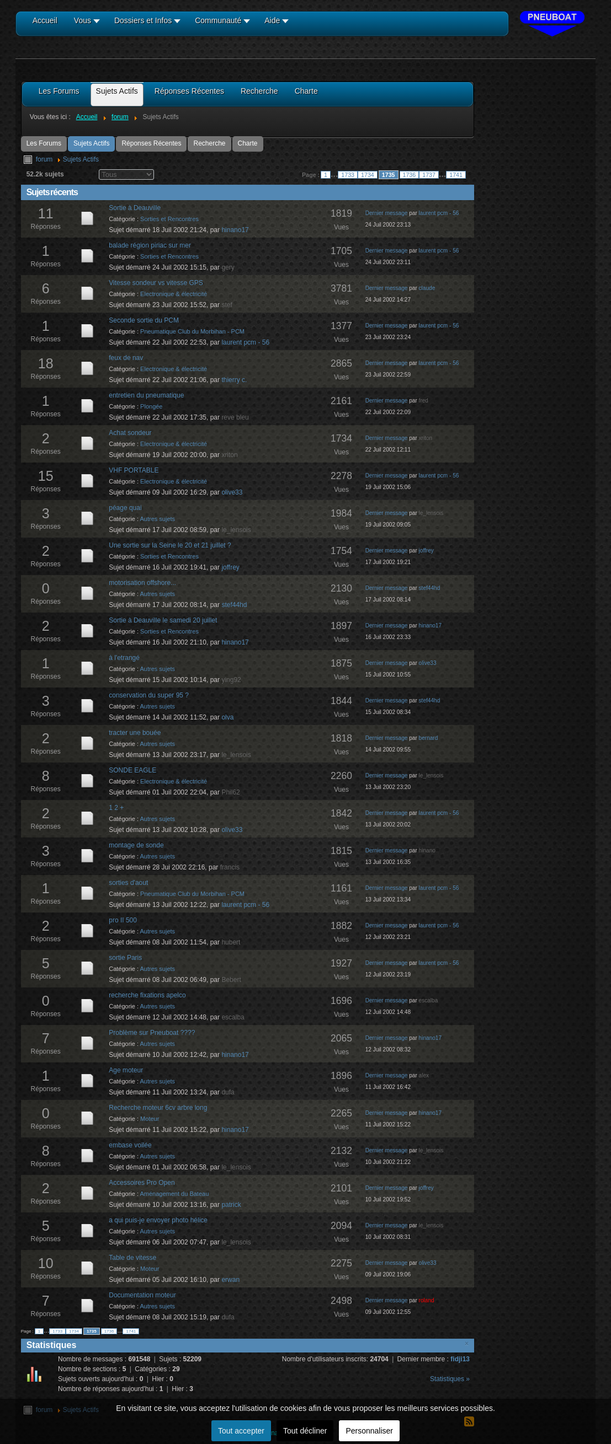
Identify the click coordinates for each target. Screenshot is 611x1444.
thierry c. (234, 380)
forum (44, 159)
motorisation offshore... (142, 583)
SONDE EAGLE (132, 770)
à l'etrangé (124, 658)
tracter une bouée (135, 733)
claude (427, 288)
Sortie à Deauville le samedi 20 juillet (163, 620)
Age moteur (126, 1070)
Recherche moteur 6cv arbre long (158, 1108)
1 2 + (116, 808)
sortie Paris (125, 958)
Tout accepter (241, 1430)
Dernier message (386, 213)
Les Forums (43, 143)
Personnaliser (369, 1430)
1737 (428, 174)
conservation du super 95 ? (149, 695)
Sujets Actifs (91, 143)
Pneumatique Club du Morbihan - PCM (192, 331)
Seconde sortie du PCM (144, 320)
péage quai (125, 508)
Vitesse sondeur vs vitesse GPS (156, 283)
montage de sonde (136, 845)
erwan (230, 1280)
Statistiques (51, 1345)
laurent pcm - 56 (439, 213)
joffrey (230, 567)
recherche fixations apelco (147, 995)
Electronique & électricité (173, 294)
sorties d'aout (128, 883)
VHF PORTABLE (133, 470)
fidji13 (460, 1359)
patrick (231, 1205)
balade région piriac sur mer (150, 245)
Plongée (151, 406)
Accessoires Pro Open (141, 1183)
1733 (347, 174)
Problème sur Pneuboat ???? (152, 1033)
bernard (428, 738)
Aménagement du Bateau (174, 1193)
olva (227, 717)
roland (426, 1300)
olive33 (231, 492)
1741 (456, 174)
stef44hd (234, 605)
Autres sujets (158, 519)
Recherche (209, 143)
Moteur (149, 1118)
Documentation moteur (142, 1295)
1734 (367, 174)
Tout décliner (305, 1430)
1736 (409, 174)
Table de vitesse (132, 1258)
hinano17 (234, 230)
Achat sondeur (130, 433)
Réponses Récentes (151, 143)
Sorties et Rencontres (169, 219)
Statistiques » (450, 1379)
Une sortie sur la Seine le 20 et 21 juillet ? (170, 545)
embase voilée (130, 1145)
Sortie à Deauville (135, 208)
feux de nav (126, 358)
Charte (248, 143)
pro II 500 (123, 920)
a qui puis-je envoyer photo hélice (158, 1220)
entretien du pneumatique (146, 395)
